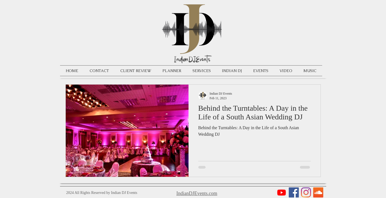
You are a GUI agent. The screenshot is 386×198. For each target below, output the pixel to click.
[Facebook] (294, 192)
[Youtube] (282, 192)
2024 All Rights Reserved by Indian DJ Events (101, 193)
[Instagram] (306, 192)
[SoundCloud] (318, 192)
